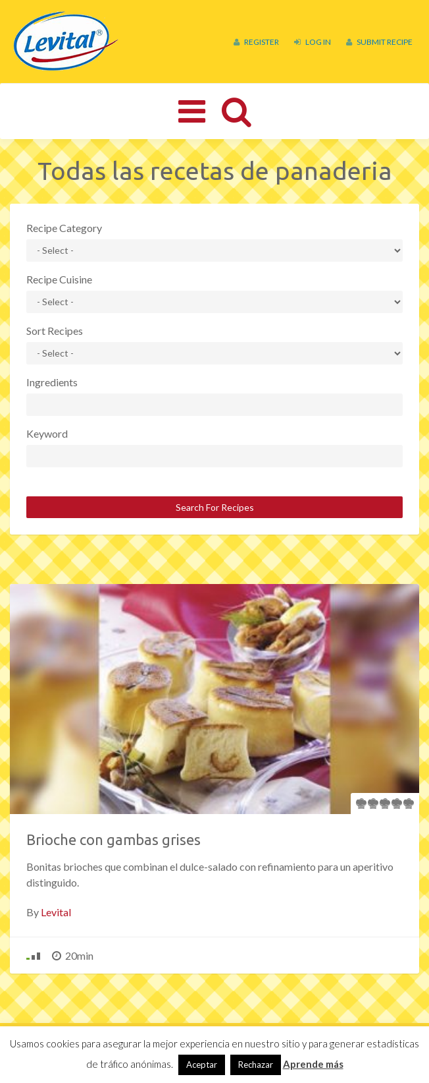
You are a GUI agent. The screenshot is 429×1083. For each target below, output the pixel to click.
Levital (56, 912)
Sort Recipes (54, 330)
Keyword (47, 433)
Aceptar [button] (201, 1064)
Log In (312, 42)
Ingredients (52, 382)
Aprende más (313, 1064)
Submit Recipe (379, 42)
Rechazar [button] (255, 1064)
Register (256, 42)
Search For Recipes (215, 507)
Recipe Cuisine (59, 279)
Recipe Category (64, 227)
